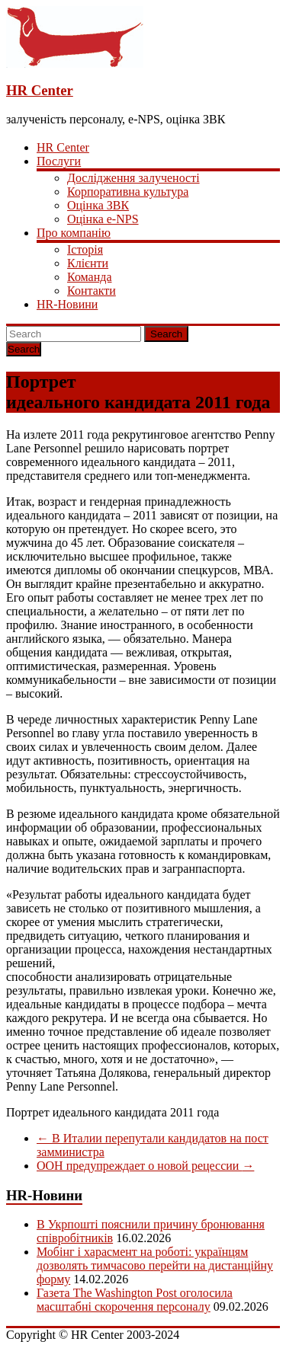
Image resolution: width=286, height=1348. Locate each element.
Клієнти (87, 263)
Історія (85, 249)
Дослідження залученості (133, 177)
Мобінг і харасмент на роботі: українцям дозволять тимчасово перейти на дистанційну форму (155, 1265)
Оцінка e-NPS (103, 218)
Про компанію (74, 232)
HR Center (39, 90)
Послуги (59, 161)
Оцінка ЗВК (98, 205)
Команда (89, 276)
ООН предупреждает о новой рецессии (145, 1165)
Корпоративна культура (127, 191)
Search (166, 334)
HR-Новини (67, 304)
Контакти (91, 290)
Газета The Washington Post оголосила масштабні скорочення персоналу (135, 1299)
